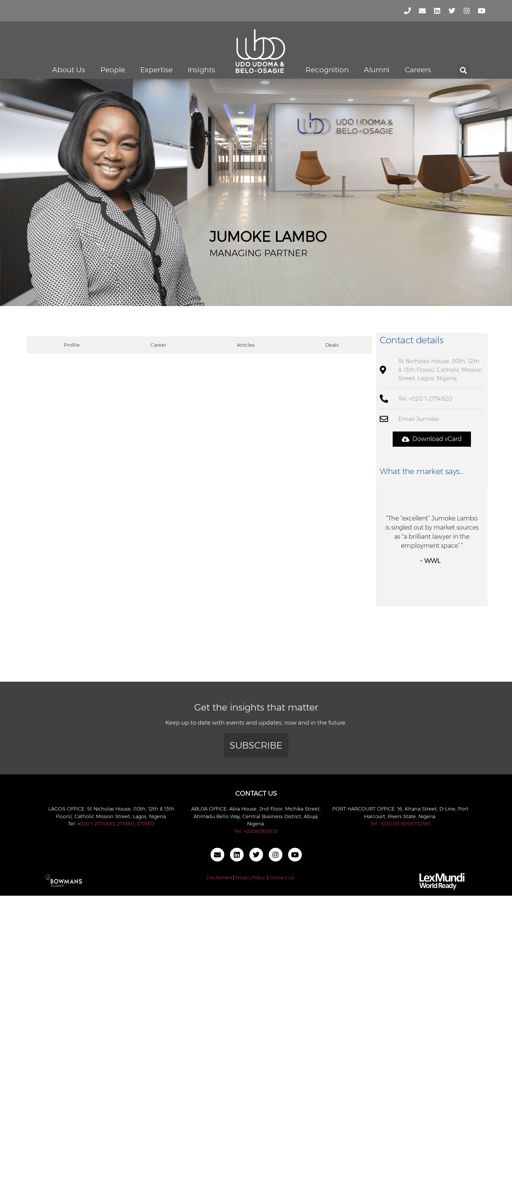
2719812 (146, 823)
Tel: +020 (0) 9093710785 (400, 823)
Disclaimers (219, 877)
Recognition (327, 69)
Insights (201, 69)
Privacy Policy (250, 877)
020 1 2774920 (97, 823)
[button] (463, 70)
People (112, 69)
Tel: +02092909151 (255, 831)
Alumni (377, 69)
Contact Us (281, 877)
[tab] (70, 345)
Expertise (156, 69)
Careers (418, 69)
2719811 (125, 823)
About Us (68, 69)
